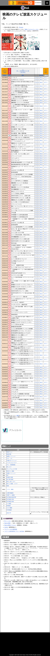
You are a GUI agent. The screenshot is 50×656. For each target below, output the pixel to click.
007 (7, 475)
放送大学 (9, 512)
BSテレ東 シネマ (11, 481)
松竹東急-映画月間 (11, 497)
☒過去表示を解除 (4, 71)
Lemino (6, 527)
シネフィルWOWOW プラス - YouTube (14, 531)
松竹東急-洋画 (10, 499)
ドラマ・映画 (10, 489)
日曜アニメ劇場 (10, 495)
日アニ (46, 77)
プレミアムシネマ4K (12, 469)
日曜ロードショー (11, 473)
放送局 (41, 75)
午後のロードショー (12, 460)
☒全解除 (9, 71)
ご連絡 (17, 415)
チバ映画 (9, 503)
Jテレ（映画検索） (11, 464)
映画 (8, 485)
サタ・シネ (9, 458)
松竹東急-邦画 (10, 501)
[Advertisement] (13, 601)
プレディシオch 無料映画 (10, 529)
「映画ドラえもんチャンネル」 (31, 29)
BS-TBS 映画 (10, 479)
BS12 (41, 77)
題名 (23, 75)
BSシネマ (9, 467)
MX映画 (9, 505)
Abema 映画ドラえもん (10, 525)
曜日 (9, 75)
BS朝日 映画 (10, 477)
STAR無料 (9, 510)
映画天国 (9, 454)
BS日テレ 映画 (10, 471)
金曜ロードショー (11, 456)
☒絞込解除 (46, 71)
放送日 (4, 75)
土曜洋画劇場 (10, 493)
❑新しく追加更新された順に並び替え (23, 71)
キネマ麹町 (9, 507)
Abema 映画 (7, 523)
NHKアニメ (9, 452)
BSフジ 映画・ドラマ (12, 483)
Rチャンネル (7, 521)
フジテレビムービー (12, 462)
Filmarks (21, 27)
